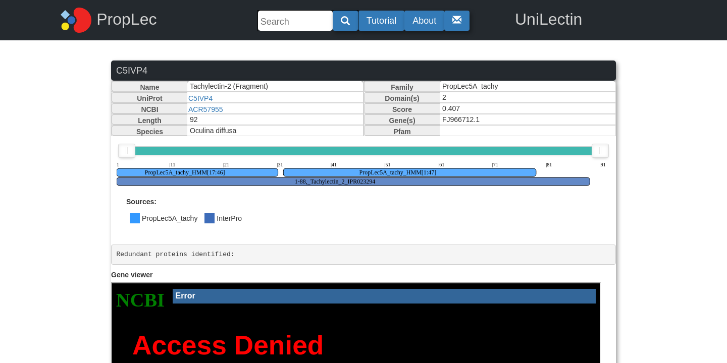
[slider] (126, 151)
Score (402, 109)
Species (149, 131)
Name (149, 87)
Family (402, 87)
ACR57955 (205, 109)
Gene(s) (402, 120)
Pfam (401, 131)
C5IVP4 (200, 98)
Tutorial (381, 21)
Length (150, 120)
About (424, 21)
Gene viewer (132, 275)
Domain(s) (402, 98)
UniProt (150, 98)
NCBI (149, 109)
